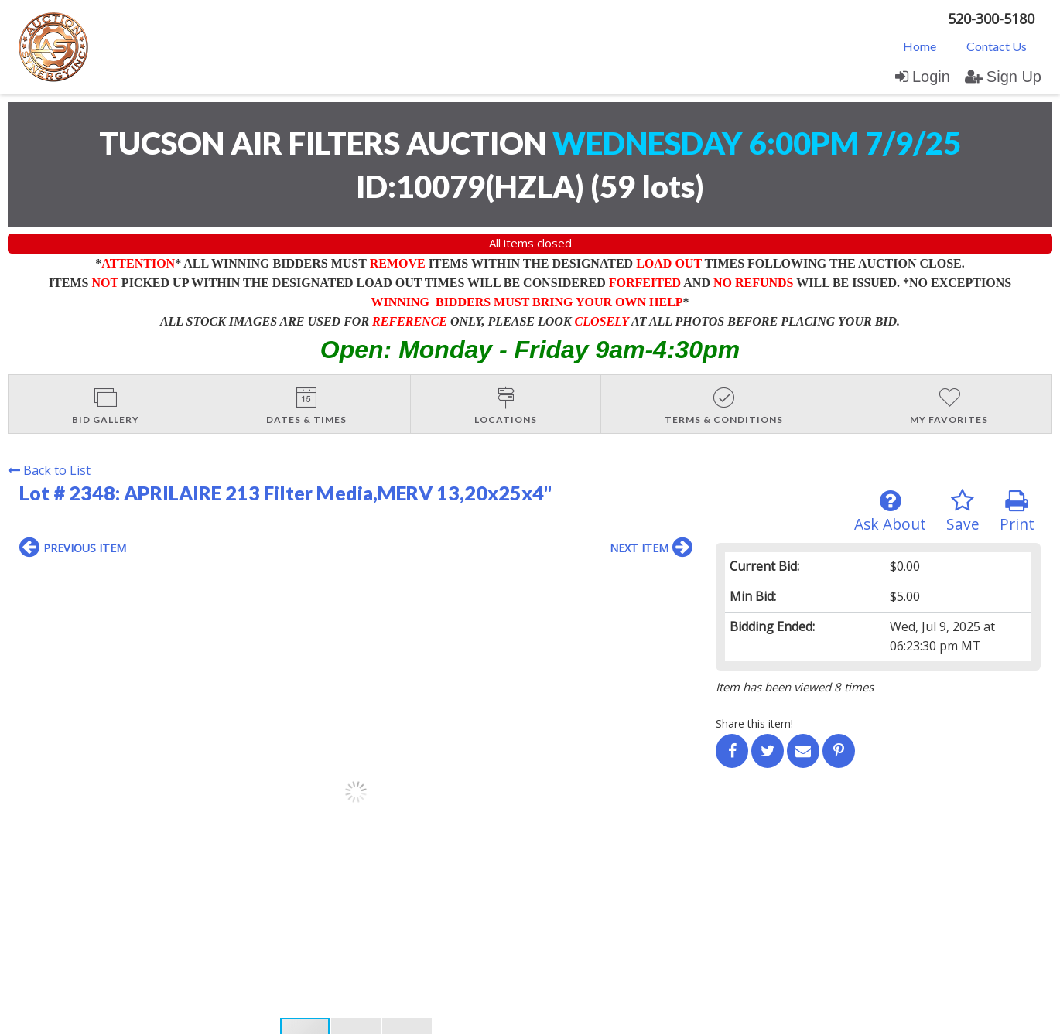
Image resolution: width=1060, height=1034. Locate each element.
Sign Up (1003, 76)
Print (1017, 511)
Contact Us (996, 46)
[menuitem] (919, 45)
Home (919, 46)
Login (922, 76)
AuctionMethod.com (566, 1017)
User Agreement (258, 886)
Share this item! (754, 723)
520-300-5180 (991, 18)
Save (963, 511)
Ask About (890, 511)
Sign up (187, 886)
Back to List (49, 470)
